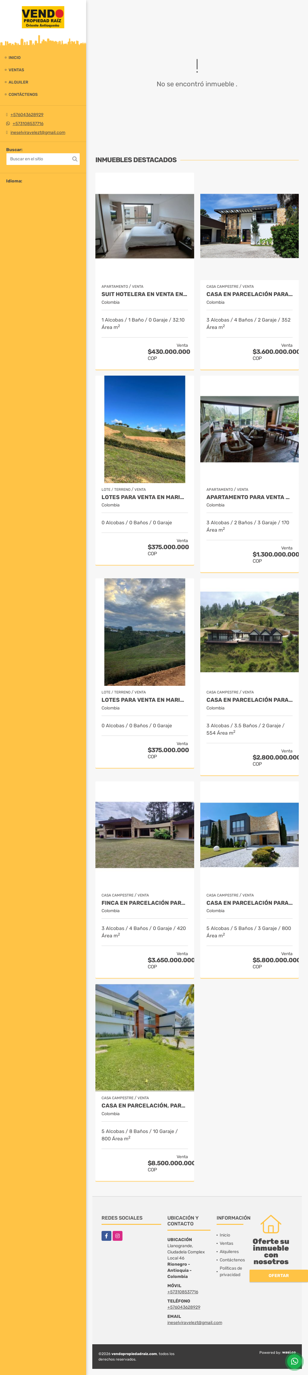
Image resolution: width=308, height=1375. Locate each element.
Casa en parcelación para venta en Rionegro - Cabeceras (249, 903)
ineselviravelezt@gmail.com (37, 132)
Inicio (15, 57)
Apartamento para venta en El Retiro (249, 497)
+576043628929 (26, 114)
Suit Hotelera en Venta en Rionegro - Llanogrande (145, 294)
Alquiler (18, 82)
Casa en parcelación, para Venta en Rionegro (145, 1106)
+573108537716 (28, 123)
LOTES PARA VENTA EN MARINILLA (145, 497)
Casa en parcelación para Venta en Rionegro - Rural (249, 294)
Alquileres (229, 1251)
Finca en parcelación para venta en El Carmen (145, 903)
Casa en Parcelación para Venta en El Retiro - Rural (249, 700)
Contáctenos (23, 94)
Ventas (16, 70)
